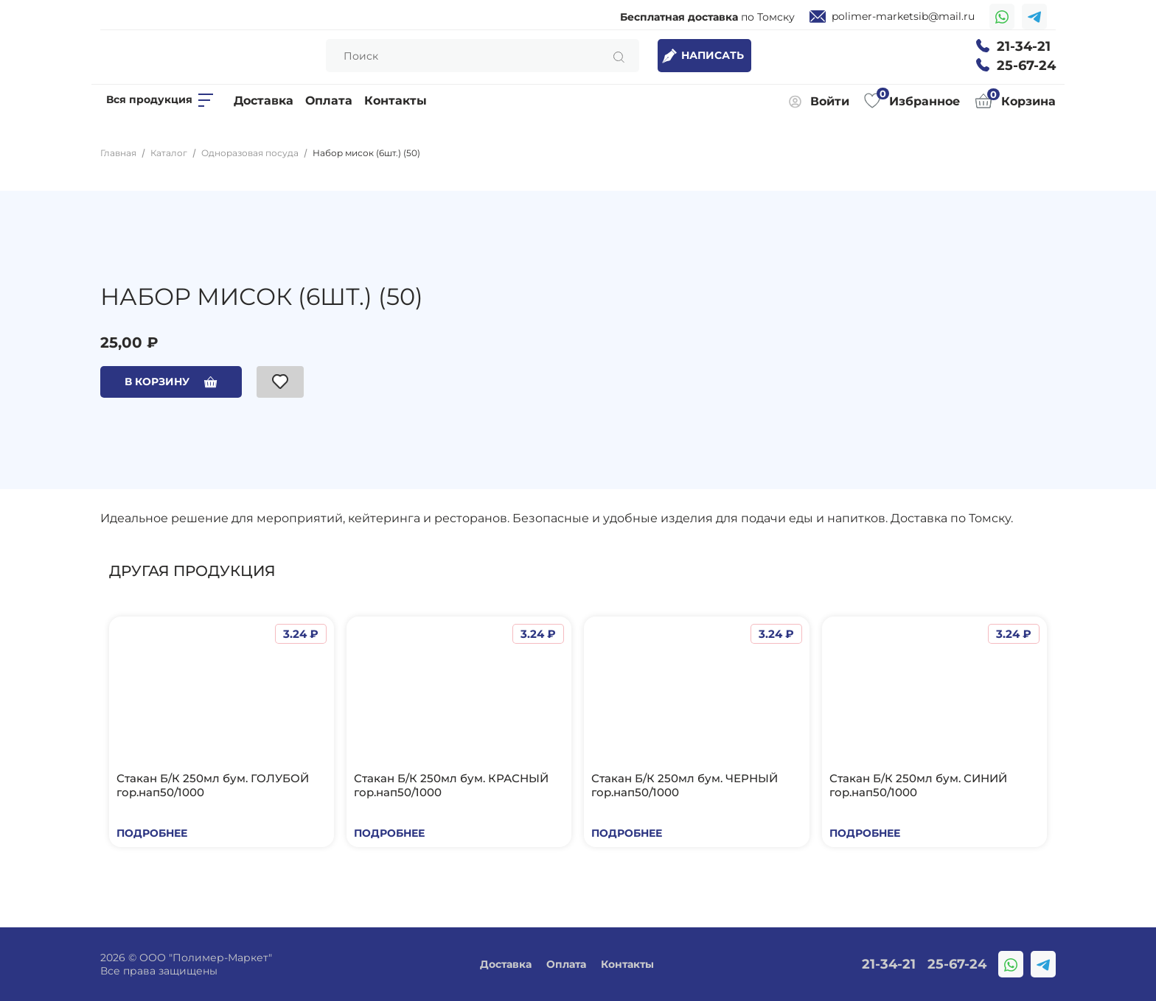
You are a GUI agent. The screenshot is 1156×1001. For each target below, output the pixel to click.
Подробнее (151, 833)
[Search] (482, 55)
